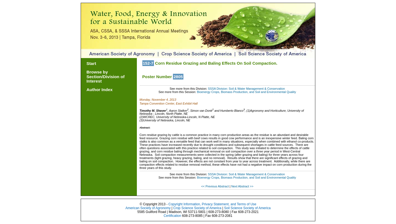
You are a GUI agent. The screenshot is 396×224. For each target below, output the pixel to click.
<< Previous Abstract (215, 186)
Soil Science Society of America (247, 208)
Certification (172, 216)
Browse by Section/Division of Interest (105, 77)
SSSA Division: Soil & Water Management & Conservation (246, 88)
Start (91, 63)
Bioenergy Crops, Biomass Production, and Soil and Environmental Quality (246, 92)
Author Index (99, 89)
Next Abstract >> (242, 186)
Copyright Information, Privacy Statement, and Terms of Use (212, 204)
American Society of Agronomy (147, 208)
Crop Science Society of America (197, 208)
